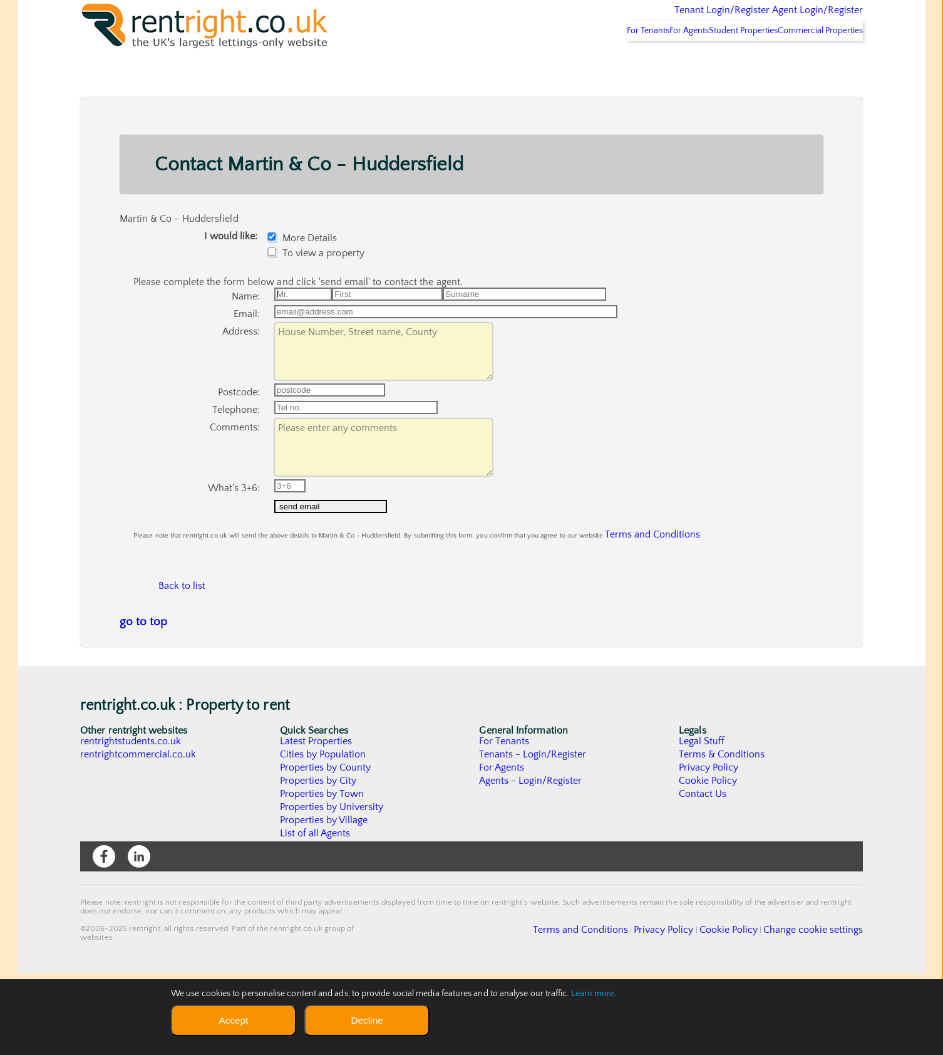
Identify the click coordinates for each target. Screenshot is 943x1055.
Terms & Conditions (722, 836)
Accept (233, 1020)
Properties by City (318, 862)
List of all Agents (315, 915)
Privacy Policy (709, 849)
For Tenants (592, 63)
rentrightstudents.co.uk (131, 823)
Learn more (593, 994)
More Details (305, 270)
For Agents (649, 63)
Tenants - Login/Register (533, 836)
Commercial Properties (812, 63)
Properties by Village (324, 902)
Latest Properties (316, 823)
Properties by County (326, 849)
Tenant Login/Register (664, 18)
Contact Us (703, 875)
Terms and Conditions (637, 601)
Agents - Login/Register (531, 862)
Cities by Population (323, 836)
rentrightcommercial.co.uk (138, 836)
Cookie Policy (708, 862)
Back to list (182, 662)
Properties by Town (322, 875)
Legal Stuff (702, 823)
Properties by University (332, 889)
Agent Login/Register (799, 18)
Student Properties (720, 63)
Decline (367, 1020)
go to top (144, 703)
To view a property (319, 285)
